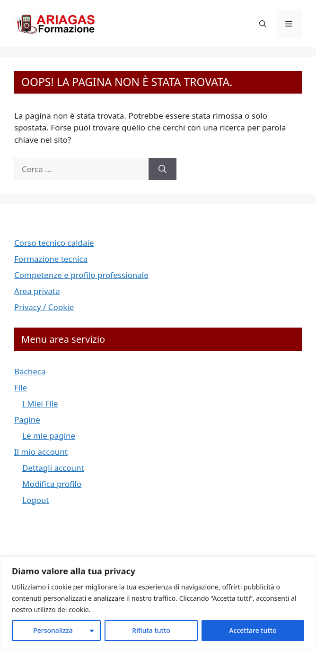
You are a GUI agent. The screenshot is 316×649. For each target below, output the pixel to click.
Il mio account (41, 451)
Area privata (37, 291)
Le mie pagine (48, 435)
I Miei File (40, 403)
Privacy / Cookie (44, 307)
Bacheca (30, 371)
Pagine (27, 419)
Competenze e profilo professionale (81, 274)
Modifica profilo (51, 483)
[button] (263, 23)
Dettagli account (53, 467)
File (20, 387)
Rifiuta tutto (151, 630)
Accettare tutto (252, 630)
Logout (35, 499)
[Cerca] (162, 169)
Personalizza (53, 630)
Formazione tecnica (51, 258)
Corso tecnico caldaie (54, 242)
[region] (158, 603)
